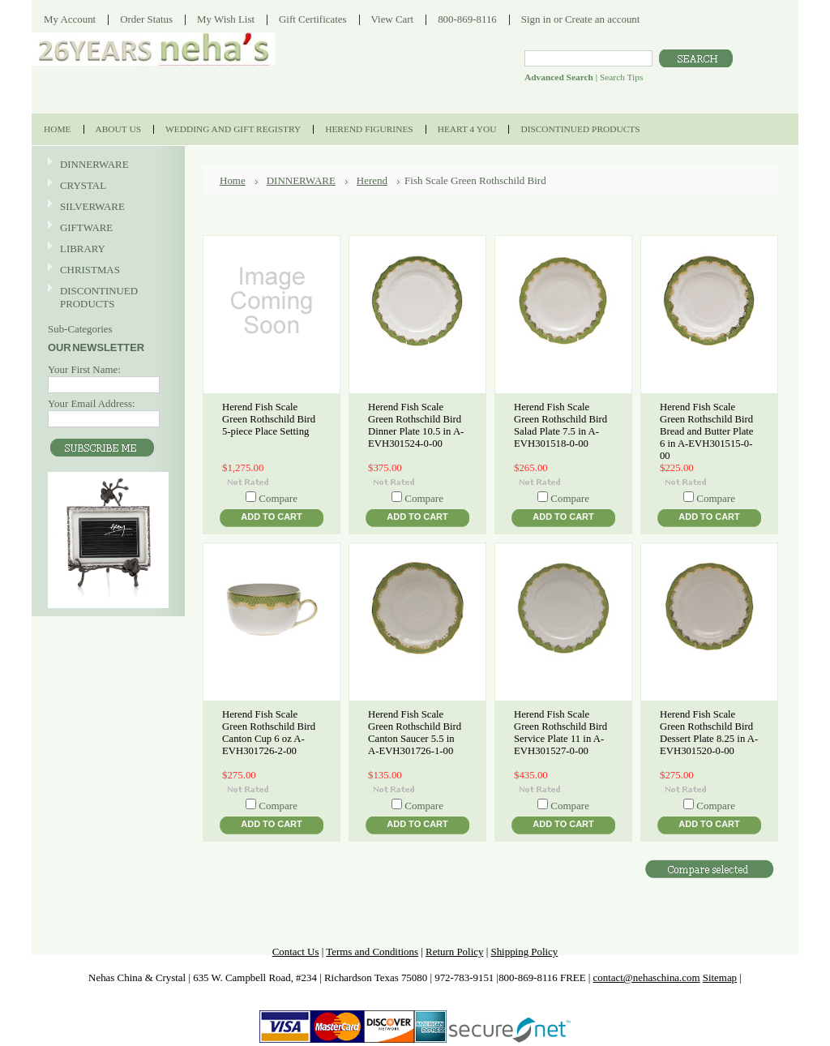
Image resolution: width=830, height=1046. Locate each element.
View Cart (392, 19)
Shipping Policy (524, 951)
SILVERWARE (106, 207)
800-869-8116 (467, 19)
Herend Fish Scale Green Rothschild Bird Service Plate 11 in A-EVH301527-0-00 (560, 733)
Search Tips (621, 77)
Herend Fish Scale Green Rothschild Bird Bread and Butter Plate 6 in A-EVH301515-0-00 (707, 431)
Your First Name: (84, 369)
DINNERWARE (106, 165)
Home (233, 180)
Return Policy (454, 951)
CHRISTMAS (106, 270)
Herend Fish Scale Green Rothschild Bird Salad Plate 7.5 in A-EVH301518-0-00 (560, 425)
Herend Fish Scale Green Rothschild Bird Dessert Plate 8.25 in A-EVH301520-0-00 (709, 733)
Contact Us (295, 951)
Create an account (602, 19)
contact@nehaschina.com (646, 977)
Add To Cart (271, 516)
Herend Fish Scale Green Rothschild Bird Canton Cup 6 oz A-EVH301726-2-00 (268, 733)
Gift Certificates (313, 19)
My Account (70, 19)
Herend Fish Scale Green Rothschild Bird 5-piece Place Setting (268, 419)
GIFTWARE (106, 228)
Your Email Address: (91, 403)
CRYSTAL (106, 186)
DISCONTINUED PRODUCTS (106, 297)
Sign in (536, 19)
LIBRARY (82, 248)
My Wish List (226, 19)
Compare (278, 498)
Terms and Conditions (372, 951)
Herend (372, 180)
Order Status (146, 19)
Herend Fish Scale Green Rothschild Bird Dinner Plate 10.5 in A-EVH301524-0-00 (416, 425)
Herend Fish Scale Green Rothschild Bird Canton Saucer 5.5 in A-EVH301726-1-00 (414, 733)
